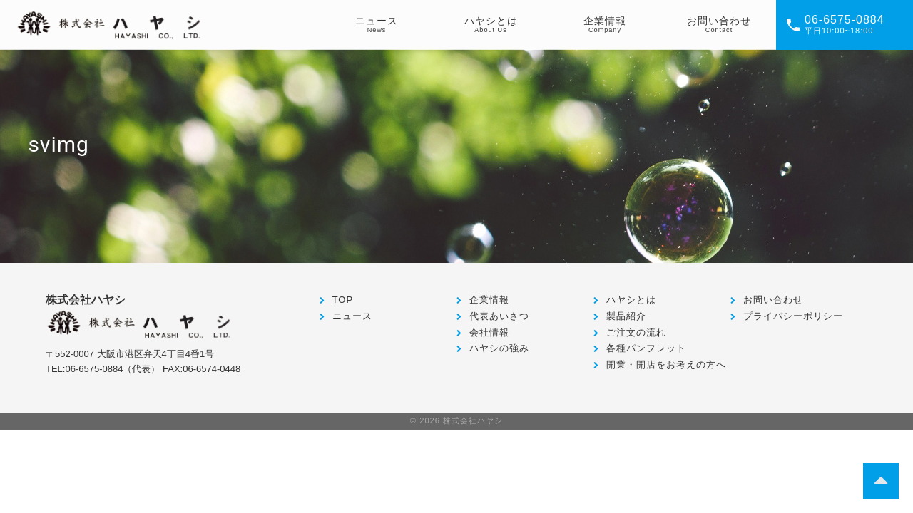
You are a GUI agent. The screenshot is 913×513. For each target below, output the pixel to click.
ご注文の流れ (636, 332)
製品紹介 (626, 316)
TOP (343, 299)
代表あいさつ (499, 316)
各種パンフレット (646, 348)
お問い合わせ (773, 299)
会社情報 (489, 332)
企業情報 (489, 299)
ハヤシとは (631, 299)
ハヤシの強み (499, 348)
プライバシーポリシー (793, 316)
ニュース (352, 316)
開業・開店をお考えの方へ (666, 364)
